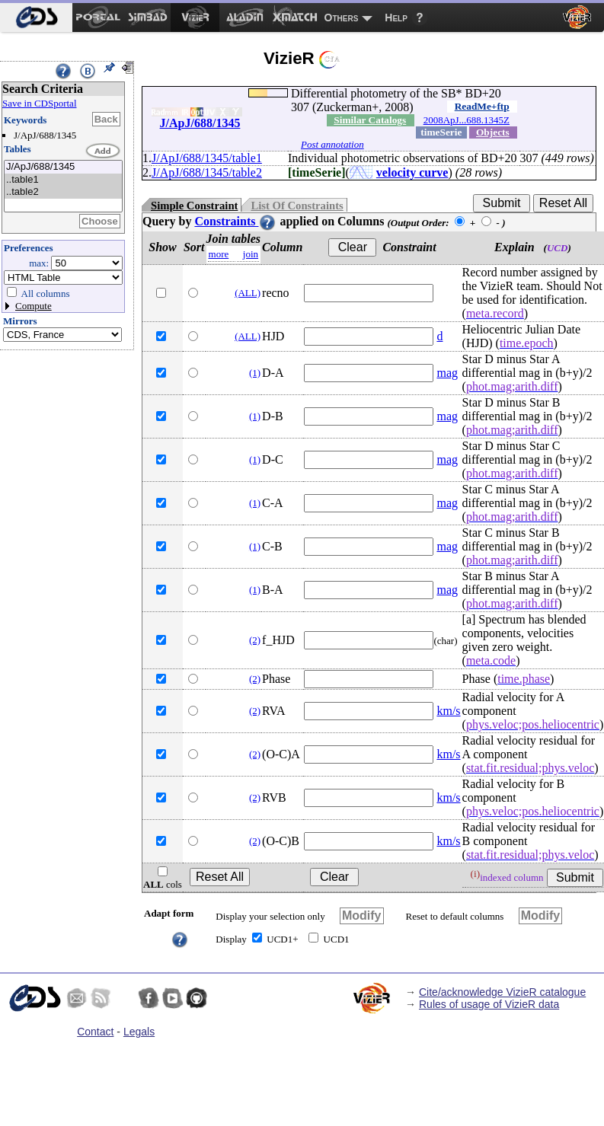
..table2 (63, 192)
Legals (139, 1032)
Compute (33, 305)
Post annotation (332, 144)
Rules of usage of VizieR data (489, 1004)
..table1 (63, 180)
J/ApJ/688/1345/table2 (207, 172)
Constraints (235, 221)
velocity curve (412, 172)
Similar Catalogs (370, 120)
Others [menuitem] (341, 17)
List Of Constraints (297, 205)
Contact (95, 1032)
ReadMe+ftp (482, 106)
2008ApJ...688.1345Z (466, 120)
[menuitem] (36, 17)
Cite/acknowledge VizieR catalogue (502, 992)
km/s (448, 710)
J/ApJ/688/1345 (63, 167)
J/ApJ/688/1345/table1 (207, 158)
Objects (493, 132)
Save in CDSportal (39, 103)
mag (447, 372)
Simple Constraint (194, 205)
